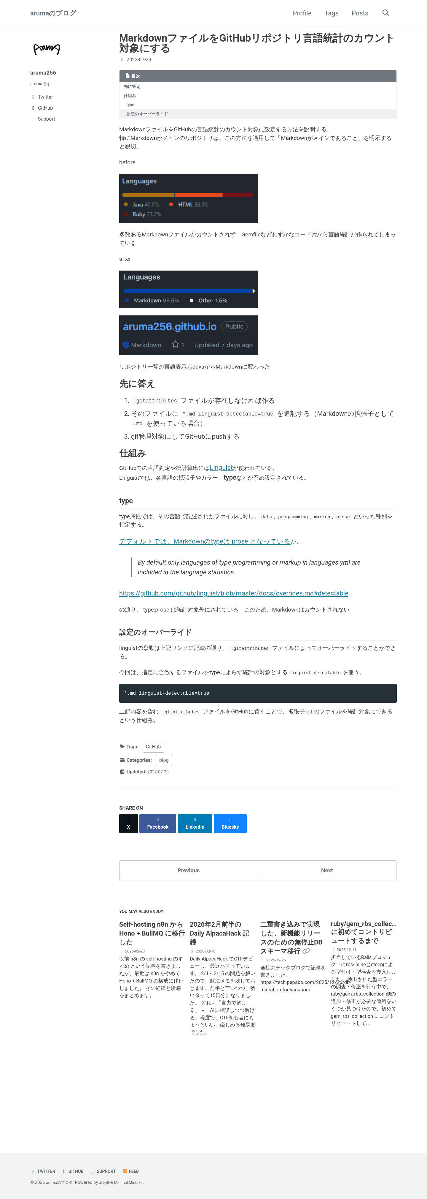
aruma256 (45, 72)
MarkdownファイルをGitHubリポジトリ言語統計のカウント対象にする (257, 43)
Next (327, 944)
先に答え (133, 87)
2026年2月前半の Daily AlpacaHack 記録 (219, 1010)
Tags (329, 13)
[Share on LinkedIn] (199, 898)
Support (110, 1171)
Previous (189, 944)
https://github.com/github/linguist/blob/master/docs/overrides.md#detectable (233, 634)
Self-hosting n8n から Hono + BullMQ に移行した (152, 1010)
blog (164, 838)
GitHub (153, 825)
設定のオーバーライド (150, 118)
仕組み (131, 97)
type (132, 108)
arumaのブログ (53, 13)
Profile (299, 13)
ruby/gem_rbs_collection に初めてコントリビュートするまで (367, 1009)
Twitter (44, 1171)
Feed (139, 1171)
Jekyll (109, 1182)
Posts (357, 13)
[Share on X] (129, 898)
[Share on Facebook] (160, 898)
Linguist (237, 496)
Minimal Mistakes (137, 1182)
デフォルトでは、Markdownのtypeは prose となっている (205, 579)
